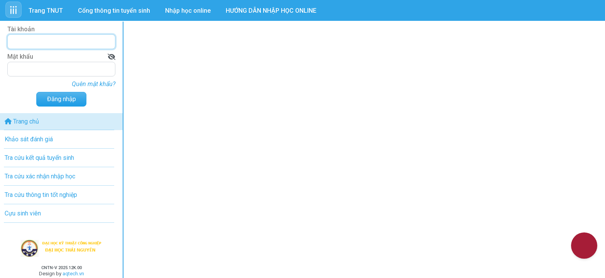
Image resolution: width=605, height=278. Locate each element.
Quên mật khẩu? (93, 84)
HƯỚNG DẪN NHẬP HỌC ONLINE (271, 10)
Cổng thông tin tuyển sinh (114, 10)
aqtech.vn (73, 273)
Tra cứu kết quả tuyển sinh (39, 157)
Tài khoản (21, 29)
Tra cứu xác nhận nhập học (40, 176)
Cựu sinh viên (23, 213)
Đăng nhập (61, 99)
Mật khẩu (20, 56)
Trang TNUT (46, 10)
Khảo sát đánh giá (29, 139)
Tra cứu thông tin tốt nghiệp (41, 194)
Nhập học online (188, 10)
